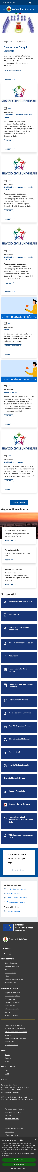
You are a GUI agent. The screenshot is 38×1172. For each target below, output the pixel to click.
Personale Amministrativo (14, 979)
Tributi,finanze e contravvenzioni (16, 1032)
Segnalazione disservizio (13, 1112)
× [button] (35, 1139)
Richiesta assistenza (12, 1118)
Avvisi (9, 42)
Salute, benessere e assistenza (15, 1038)
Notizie (7, 1055)
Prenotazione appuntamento (14, 1109)
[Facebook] (5, 954)
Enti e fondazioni (10, 973)
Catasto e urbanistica (12, 1009)
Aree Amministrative (12, 966)
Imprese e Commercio (12, 1002)
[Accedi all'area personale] (30, 2)
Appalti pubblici (10, 1005)
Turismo (7, 1012)
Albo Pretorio (9, 1132)
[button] (19, 1169)
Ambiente (8, 1035)
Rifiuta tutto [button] (19, 1164)
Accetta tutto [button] (19, 1159)
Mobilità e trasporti (11, 1015)
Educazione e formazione (13, 1025)
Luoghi (7, 1070)
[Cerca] (34, 9)
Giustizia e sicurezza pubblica (15, 1028)
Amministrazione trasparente (15, 1128)
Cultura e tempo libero (12, 996)
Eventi (7, 1073)
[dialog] (19, 1154)
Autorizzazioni (9, 1041)
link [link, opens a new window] (8, 1155)
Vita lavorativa (10, 999)
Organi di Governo (11, 963)
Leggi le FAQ (9, 1115)
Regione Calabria (9, 2)
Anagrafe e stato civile (12, 992)
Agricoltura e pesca (11, 1045)
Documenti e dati (10, 982)
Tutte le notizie (19, 502)
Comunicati (8, 1058)
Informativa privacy (11, 1135)
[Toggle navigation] (4, 9)
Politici (7, 976)
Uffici (6, 969)
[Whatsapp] (10, 954)
